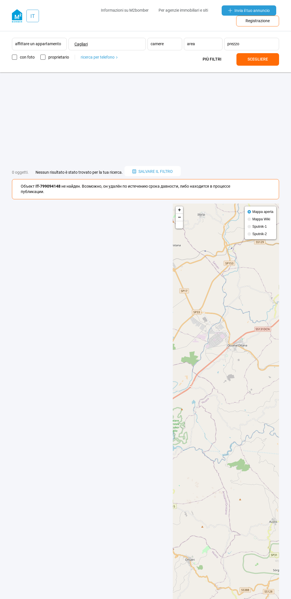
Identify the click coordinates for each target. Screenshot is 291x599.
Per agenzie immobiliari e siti (183, 10)
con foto (27, 57)
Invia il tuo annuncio (249, 10)
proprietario (58, 57)
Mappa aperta (262, 212)
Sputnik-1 (259, 227)
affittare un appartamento (38, 44)
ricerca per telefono (99, 57)
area (191, 44)
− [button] (179, 217)
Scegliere (258, 59)
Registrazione (258, 20)
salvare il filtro (152, 171)
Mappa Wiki (261, 219)
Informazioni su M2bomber (125, 10)
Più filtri (212, 59)
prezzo (233, 44)
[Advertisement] (145, 119)
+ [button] (179, 210)
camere (157, 44)
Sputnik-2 (259, 234)
